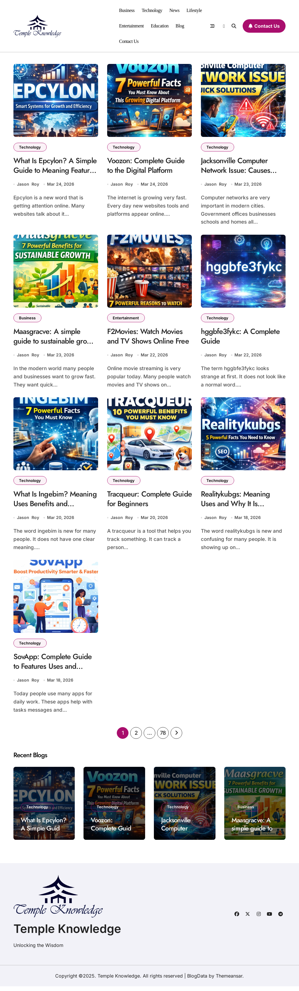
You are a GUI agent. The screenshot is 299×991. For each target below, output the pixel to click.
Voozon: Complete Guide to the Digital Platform (147, 166)
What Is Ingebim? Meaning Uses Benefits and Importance (48, 507)
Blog (179, 25)
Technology (152, 10)
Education (159, 25)
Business (127, 10)
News (174, 10)
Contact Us (129, 41)
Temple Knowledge (67, 933)
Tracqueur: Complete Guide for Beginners (140, 502)
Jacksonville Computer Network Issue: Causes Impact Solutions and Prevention (236, 176)
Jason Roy (28, 185)
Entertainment (131, 25)
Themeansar (229, 980)
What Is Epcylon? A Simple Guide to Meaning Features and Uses (54, 171)
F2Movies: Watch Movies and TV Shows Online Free (149, 338)
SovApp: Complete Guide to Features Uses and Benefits (54, 671)
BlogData (197, 980)
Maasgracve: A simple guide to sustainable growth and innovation (48, 343)
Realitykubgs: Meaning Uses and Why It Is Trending (237, 507)
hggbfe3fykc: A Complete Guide (241, 338)
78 (163, 738)
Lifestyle (194, 10)
